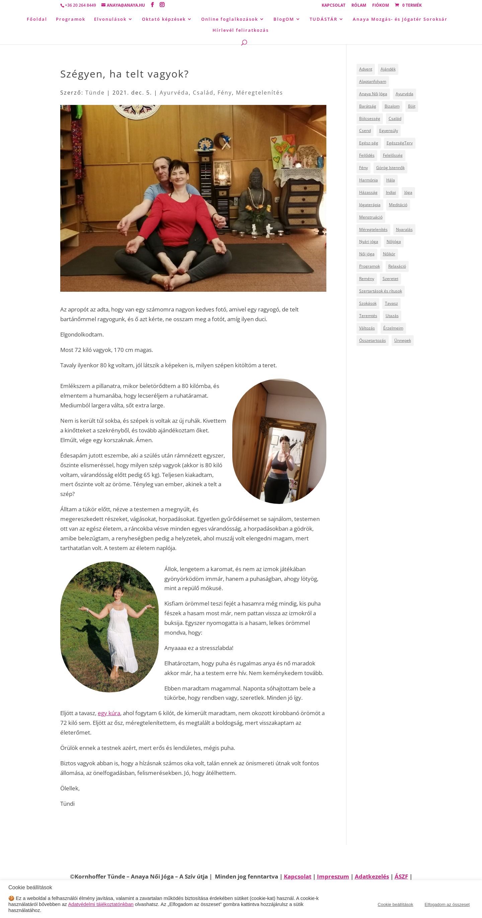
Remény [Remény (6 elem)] (366, 278)
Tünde (95, 92)
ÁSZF (401, 876)
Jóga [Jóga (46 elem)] (408, 192)
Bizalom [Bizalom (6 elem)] (392, 106)
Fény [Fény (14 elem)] (363, 167)
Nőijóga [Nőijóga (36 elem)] (394, 241)
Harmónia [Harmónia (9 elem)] (368, 180)
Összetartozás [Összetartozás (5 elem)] (372, 340)
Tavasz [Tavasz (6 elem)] (391, 303)
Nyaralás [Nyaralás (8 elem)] (404, 229)
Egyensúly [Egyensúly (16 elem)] (388, 130)
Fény (225, 92)
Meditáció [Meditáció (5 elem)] (398, 205)
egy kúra (109, 713)
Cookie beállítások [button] (395, 904)
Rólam (358, 5)
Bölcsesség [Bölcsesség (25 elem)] (369, 118)
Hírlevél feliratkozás (241, 30)
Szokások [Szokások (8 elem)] (368, 303)
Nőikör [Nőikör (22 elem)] (389, 254)
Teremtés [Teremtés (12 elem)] (368, 315)
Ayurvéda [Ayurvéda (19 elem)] (404, 94)
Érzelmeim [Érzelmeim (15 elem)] (393, 328)
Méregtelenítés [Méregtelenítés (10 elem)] (373, 229)
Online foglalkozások (229, 19)
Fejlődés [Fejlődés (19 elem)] (367, 155)
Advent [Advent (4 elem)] (365, 69)
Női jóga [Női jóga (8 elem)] (367, 254)
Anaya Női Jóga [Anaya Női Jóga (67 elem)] (373, 94)
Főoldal (37, 19)
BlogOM (283, 19)
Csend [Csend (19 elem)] (365, 130)
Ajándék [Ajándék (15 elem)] (388, 69)
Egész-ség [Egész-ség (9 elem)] (368, 143)
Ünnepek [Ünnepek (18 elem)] (402, 340)
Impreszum (333, 876)
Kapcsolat (333, 5)
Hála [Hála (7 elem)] (390, 180)
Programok (70, 19)
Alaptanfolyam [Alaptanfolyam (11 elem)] (372, 81)
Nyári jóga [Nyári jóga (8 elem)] (368, 241)
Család (203, 92)
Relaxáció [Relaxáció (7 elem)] (397, 266)
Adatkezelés (372, 876)
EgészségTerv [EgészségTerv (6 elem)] (400, 143)
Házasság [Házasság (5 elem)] (368, 192)
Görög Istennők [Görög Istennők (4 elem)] (390, 167)
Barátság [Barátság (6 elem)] (367, 106)
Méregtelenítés (259, 92)
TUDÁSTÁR (323, 19)
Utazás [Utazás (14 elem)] (392, 315)
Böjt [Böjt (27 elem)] (411, 106)
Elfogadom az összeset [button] (447, 904)
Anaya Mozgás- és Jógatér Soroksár (400, 19)
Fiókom (380, 5)
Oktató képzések (164, 19)
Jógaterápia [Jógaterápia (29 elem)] (370, 205)
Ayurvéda (174, 92)
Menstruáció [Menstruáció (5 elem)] (371, 217)
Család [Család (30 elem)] (395, 118)
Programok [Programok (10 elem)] (369, 266)
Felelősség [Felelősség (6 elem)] (393, 155)
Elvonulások (110, 19)
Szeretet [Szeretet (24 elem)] (390, 278)
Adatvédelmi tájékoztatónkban (101, 904)
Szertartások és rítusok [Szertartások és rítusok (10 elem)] (380, 291)
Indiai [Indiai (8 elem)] (391, 192)
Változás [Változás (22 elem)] (367, 328)
